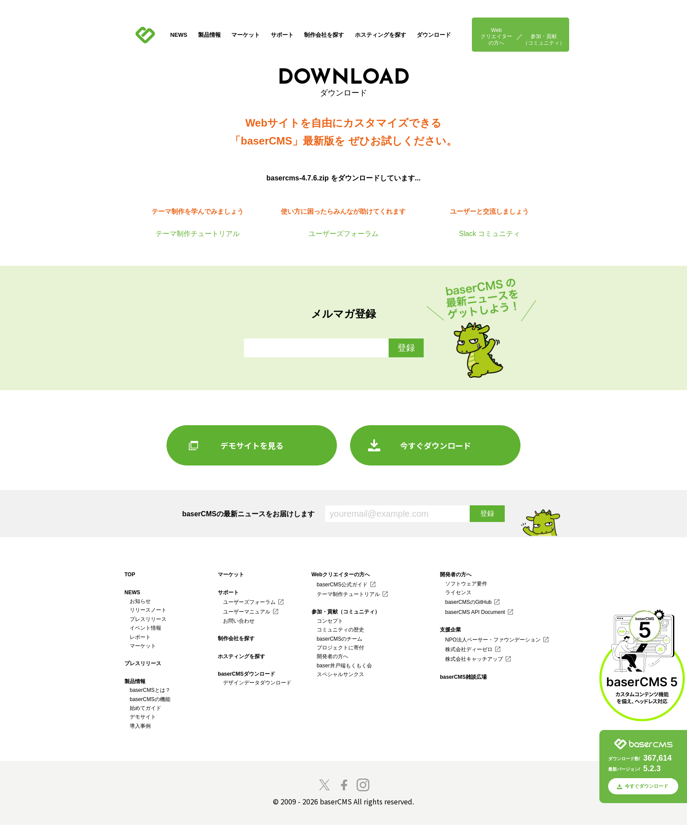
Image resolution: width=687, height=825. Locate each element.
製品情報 (209, 35)
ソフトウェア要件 (466, 584)
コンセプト (330, 621)
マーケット (245, 35)
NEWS (178, 35)
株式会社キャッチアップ (474, 659)
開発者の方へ (332, 656)
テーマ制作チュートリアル (348, 594)
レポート (140, 637)
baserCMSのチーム (340, 639)
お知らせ (140, 601)
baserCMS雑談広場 (463, 677)
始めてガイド (145, 708)
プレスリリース (148, 619)
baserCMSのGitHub (468, 602)
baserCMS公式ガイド (342, 585)
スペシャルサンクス (340, 674)
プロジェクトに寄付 (340, 648)
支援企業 (450, 630)
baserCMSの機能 (150, 699)
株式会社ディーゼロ (468, 649)
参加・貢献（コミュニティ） (544, 39)
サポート (282, 35)
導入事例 (140, 726)
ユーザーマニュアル (246, 612)
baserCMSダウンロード (246, 674)
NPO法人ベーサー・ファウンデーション (493, 640)
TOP (129, 574)
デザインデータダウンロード (257, 683)
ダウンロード (434, 35)
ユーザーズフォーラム (249, 602)
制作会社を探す (324, 35)
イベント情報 (145, 628)
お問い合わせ (239, 621)
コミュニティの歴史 (340, 630)
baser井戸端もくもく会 (344, 666)
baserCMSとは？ (150, 690)
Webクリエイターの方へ (496, 36)
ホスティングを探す (380, 35)
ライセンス (458, 592)
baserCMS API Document (475, 612)
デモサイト (143, 717)
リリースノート (148, 610)
